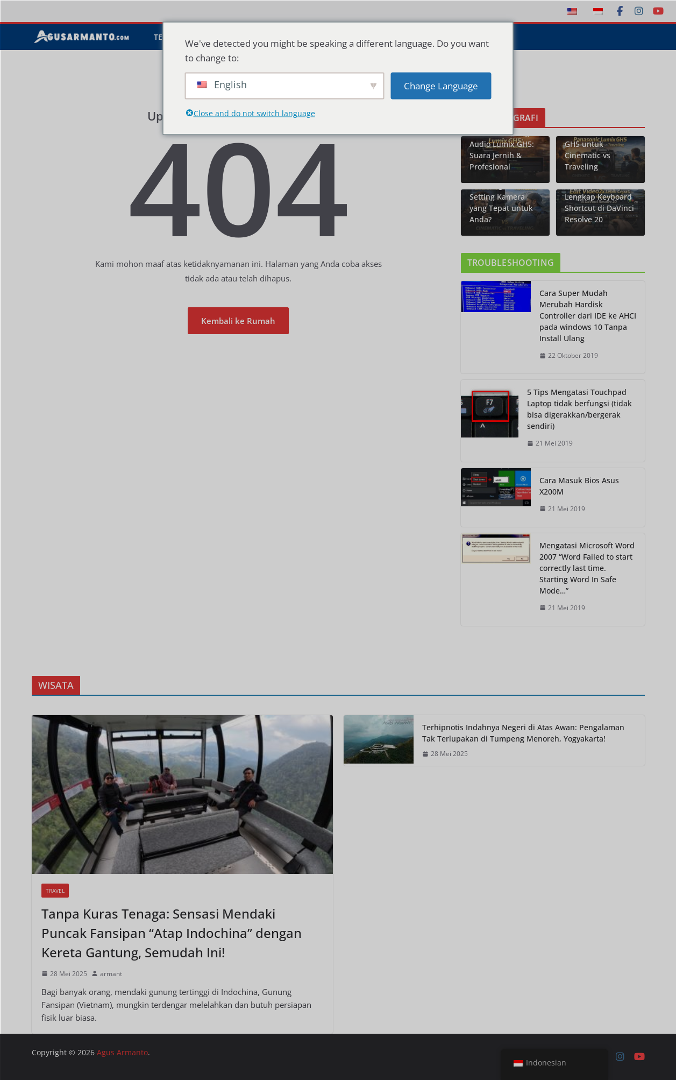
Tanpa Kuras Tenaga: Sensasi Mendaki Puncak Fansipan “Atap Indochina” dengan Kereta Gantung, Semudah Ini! (171, 933)
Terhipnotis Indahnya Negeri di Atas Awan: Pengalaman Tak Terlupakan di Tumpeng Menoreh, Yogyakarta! (523, 733)
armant (111, 973)
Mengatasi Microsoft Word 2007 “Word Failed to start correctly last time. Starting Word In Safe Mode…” (587, 568)
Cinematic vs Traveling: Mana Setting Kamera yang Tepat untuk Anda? (501, 196)
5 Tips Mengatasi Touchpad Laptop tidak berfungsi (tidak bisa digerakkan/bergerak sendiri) (579, 409)
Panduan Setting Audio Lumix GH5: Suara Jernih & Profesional (501, 150)
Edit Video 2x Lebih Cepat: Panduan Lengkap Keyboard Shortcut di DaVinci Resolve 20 (599, 196)
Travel (55, 890)
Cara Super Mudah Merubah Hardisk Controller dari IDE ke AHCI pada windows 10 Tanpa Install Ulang (587, 315)
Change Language (441, 86)
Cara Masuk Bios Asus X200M (579, 486)
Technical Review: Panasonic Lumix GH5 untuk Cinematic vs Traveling (597, 144)
